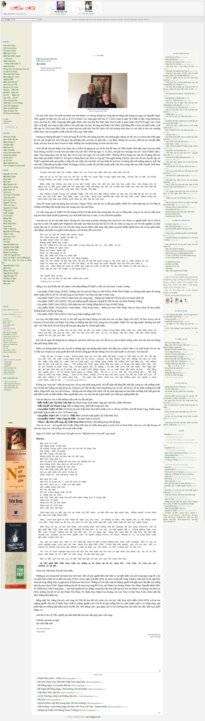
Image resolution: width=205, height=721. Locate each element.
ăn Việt (6, 98)
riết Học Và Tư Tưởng (12, 103)
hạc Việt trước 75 (13, 64)
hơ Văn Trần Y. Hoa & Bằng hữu (16, 258)
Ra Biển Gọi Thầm (172, 264)
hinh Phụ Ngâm (10, 155)
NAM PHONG (7, 334)
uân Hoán (7, 226)
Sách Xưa (168, 370)
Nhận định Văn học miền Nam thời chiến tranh (180, 495)
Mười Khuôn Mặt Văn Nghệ (174, 356)
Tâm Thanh (89, 11)
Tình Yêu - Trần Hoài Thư (174, 100)
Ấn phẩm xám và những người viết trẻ (178, 486)
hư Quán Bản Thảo (11, 74)
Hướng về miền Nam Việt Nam (175, 387)
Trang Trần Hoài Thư (172, 209)
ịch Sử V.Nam (9, 45)
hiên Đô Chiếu (9, 137)
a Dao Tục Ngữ (10, 72)
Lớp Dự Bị (7, 366)
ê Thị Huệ (7, 216)
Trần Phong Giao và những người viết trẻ (179, 253)
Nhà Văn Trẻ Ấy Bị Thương (175, 249)
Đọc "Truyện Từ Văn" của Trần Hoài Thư (179, 130)
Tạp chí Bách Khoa (171, 506)
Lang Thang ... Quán (172, 144)
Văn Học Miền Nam (171, 389)
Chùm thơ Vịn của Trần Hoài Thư (177, 107)
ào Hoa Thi (8, 147)
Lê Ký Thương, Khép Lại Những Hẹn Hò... (58, 696)
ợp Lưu (16, 95)
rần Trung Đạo (9, 229)
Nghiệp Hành (170, 114)
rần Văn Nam (9, 205)
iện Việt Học (9, 66)
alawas (6, 90)
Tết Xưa (41, 699)
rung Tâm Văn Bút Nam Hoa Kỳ (16, 69)
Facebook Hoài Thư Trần (174, 216)
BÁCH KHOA (14, 342)
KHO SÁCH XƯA (8, 370)
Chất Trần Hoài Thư (172, 57)
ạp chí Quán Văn (10, 111)
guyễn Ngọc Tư (10, 276)
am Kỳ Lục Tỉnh (10, 85)
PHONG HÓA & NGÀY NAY (11, 310)
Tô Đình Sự (176, 504)
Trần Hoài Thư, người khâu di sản (177, 175)
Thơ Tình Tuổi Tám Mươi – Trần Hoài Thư (180, 93)
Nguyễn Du (168, 434)
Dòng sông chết (171, 319)
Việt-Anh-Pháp (8, 121)
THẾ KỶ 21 (6, 342)
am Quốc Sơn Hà (10, 139)
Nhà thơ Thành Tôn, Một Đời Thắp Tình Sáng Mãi (61, 682)
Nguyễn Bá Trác (170, 448)
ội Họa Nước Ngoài (11, 56)
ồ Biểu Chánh (9, 177)
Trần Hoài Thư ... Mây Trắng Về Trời (180, 66)
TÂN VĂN (6, 346)
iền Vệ (15, 90)
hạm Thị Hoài (9, 271)
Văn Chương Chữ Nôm (172, 352)
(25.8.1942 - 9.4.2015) (88, 13)
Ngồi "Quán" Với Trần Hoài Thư (176, 141)
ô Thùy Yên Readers (11, 113)
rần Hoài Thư (9, 237)
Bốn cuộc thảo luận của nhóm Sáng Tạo (178, 483)
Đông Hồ (168, 467)
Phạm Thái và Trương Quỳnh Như (176, 453)
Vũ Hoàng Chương (171, 460)
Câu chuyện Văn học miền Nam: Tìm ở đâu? (179, 391)
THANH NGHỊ (7, 336)
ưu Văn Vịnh (9, 200)
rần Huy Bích (9, 197)
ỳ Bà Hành (8, 158)
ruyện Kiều (8, 145)
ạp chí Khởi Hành (10, 108)
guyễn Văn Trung (10, 187)
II (193, 157)
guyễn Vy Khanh (10, 208)
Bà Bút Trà (186, 515)
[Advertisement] (155, 6)
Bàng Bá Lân (181, 517)
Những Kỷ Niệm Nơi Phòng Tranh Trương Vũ (59, 710)
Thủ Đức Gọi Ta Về (172, 266)
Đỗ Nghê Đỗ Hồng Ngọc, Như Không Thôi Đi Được (62, 689)
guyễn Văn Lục (10, 203)
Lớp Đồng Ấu (8, 364)
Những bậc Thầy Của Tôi (173, 373)
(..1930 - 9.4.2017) (61, 14)
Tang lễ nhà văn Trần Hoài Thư (176, 150)
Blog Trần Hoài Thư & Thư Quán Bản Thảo (180, 212)
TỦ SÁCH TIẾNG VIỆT (10, 368)
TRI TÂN (14, 334)
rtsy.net (8, 59)
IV (179, 366)
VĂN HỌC (6, 319)
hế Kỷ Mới (8, 79)
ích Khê (7, 182)
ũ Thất (6, 242)
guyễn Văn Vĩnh (10, 174)
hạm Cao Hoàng (10, 252)
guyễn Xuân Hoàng (11, 231)
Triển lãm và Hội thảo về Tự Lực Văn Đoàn (179, 474)
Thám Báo (169, 268)
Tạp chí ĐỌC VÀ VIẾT (9, 350)
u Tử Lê (7, 239)
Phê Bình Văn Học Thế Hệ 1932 (175, 349)
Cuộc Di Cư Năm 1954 (10, 381)
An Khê (175, 513)
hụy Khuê (7, 210)
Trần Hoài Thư (170, 134)
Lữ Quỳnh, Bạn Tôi (172, 224)
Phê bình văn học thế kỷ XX (174, 368)
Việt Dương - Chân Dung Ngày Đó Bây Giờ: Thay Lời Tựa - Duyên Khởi (71, 706)
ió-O (15, 98)
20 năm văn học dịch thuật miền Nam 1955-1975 (180, 412)
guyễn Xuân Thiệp (11, 247)
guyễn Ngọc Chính (11, 265)
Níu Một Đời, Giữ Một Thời (175, 98)
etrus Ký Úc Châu (10, 87)
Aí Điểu (167, 513)
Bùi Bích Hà (171, 521)
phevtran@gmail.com (93, 717)
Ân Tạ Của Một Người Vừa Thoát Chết (179, 229)
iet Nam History (10, 48)
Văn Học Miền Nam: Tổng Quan (175, 361)
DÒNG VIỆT (6, 323)
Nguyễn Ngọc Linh (60, 11)
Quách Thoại (187, 501)
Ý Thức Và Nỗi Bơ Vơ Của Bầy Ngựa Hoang (181, 255)
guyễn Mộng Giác (11, 244)
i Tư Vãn (7, 160)
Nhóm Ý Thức (169, 499)
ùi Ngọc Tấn (8, 281)
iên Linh (7, 192)
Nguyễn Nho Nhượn (187, 504)
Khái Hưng (168, 479)
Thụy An (182, 508)
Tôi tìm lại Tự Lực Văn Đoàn (174, 472)
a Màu (6, 92)
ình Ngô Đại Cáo (10, 163)
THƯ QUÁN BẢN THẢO (9, 352)
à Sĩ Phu (7, 268)
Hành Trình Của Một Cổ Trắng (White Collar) (182, 146)
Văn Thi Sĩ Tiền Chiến (172, 343)
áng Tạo (15, 92)
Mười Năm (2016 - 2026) (49, 678)
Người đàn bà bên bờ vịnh (174, 321)
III (176, 366)
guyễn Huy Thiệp (10, 273)
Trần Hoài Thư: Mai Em (48, 692)
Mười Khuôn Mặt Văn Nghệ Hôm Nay (177, 359)
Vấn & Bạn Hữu (10, 250)
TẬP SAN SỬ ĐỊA (8, 340)
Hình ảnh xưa (8, 390)
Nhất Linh (168, 476)
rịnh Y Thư (8, 234)
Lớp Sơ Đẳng (8, 362)
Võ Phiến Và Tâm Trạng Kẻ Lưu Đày (180, 324)
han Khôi (7, 179)
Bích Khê (172, 519)
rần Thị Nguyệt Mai (11, 255)
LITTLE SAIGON (8, 374)
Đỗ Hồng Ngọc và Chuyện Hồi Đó (54, 685)
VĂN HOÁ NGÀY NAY (9, 338)
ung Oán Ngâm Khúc (12, 153)
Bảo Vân (190, 517)
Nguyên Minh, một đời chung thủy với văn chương (61, 703)
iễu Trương (8, 213)
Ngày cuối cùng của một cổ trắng (176, 271)
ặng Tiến (7, 218)
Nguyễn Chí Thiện (171, 510)
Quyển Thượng (168, 347)
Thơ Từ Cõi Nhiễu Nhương (174, 375)
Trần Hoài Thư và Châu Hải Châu (177, 207)
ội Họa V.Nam (9, 53)
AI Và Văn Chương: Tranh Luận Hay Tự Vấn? (182, 328)
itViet (6, 95)
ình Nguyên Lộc (10, 184)
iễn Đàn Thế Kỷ (10, 82)
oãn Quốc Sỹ (9, 190)
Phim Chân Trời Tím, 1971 (11, 388)
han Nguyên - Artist (11, 77)
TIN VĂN (5, 348)
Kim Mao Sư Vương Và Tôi (175, 62)
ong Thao (7, 221)
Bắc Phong (171, 517)
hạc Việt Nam (9, 61)
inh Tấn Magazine (10, 106)
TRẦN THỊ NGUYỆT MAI (44, 61)
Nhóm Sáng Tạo (170, 481)
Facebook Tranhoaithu (173, 214)
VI (184, 366)
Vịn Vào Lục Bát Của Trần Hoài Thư (178, 116)
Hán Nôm (6, 123)
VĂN (4, 328)
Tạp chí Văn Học (7, 321)
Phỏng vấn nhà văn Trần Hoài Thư (178, 198)
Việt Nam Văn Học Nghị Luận (175, 354)
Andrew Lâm (184, 513)
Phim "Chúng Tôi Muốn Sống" (12, 384)
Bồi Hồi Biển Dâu (172, 59)
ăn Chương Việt (10, 100)
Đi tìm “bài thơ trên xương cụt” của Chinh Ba (181, 251)
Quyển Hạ (177, 347)
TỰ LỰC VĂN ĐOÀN (9, 314)
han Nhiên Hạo (9, 224)
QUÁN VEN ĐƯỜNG (9, 372)
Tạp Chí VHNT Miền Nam (10, 344)
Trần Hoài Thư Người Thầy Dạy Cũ (177, 71)
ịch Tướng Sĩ (9, 142)
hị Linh (6, 284)
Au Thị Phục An (174, 515)
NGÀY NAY (15, 336)
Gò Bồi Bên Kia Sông (173, 262)
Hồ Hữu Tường (170, 457)
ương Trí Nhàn (9, 278)
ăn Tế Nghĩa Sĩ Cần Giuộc (14, 166)
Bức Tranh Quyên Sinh (173, 226)
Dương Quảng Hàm (171, 455)
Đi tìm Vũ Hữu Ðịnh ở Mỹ (174, 258)
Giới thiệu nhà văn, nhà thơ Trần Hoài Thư (180, 166)
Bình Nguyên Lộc (184, 519)
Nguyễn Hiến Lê (170, 469)
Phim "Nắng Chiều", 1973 (11, 386)
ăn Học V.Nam (9, 51)
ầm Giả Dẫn (9, 150)
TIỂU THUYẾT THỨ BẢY (10, 332)
